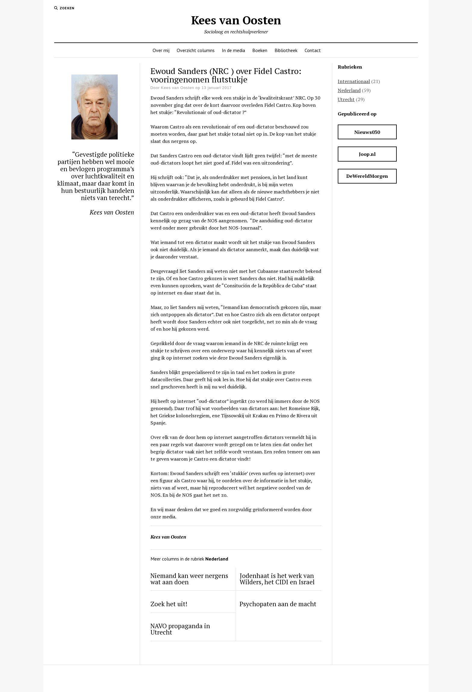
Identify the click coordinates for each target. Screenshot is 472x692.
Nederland (349, 90)
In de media (233, 50)
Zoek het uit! (169, 604)
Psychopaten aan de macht (278, 604)
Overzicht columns (196, 50)
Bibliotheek (286, 50)
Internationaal (354, 81)
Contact (313, 50)
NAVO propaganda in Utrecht (180, 629)
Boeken (259, 50)
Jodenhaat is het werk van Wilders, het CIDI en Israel (277, 579)
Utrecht (346, 99)
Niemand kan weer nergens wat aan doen (189, 579)
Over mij (161, 50)
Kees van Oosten (236, 20)
